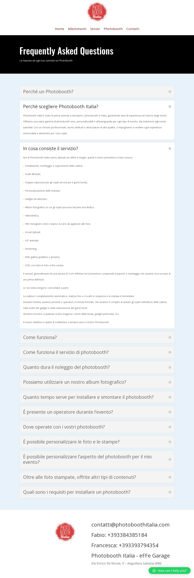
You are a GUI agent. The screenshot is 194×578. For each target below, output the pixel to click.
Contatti (132, 29)
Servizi (95, 29)
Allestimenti (77, 29)
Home (59, 29)
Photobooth (113, 29)
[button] (170, 570)
